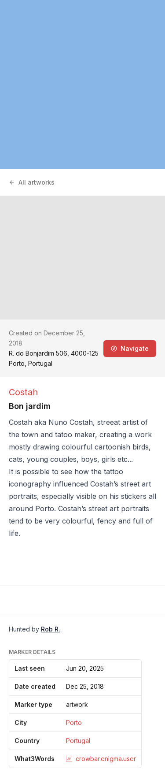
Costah (23, 392)
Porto (74, 722)
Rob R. (50, 629)
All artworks (32, 182)
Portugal (78, 740)
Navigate (130, 348)
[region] (82, 84)
